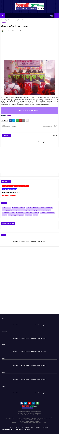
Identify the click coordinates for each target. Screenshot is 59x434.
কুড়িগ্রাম (29, 207)
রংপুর (11, 215)
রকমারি (5, 215)
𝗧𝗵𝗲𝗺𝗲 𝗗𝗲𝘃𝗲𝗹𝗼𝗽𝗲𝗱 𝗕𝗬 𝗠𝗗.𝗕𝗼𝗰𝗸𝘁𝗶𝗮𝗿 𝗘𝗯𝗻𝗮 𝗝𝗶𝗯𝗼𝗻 (16, 429)
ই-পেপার (23, 207)
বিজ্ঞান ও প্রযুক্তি (29, 212)
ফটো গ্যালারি (6, 212)
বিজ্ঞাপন (37, 212)
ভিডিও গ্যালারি (51, 212)
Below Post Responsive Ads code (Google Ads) (29, 110)
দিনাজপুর (35, 210)
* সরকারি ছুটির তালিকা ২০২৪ (9, 195)
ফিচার (13, 212)
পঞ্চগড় (48, 210)
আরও (56, 235)
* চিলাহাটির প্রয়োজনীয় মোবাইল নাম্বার (11, 192)
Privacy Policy (45, 427)
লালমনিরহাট (29, 215)
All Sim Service (7, 207)
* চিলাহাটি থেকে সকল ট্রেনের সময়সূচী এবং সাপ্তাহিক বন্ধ (15, 186)
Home (2, 20)
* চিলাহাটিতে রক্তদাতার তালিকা (9, 189)
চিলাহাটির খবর (20, 210)
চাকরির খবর (49, 207)
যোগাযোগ (37, 427)
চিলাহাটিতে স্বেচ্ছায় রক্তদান (9, 210)
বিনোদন (43, 212)
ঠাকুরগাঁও (7, 20)
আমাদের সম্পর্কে (29, 427)
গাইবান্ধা (42, 207)
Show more (54, 135)
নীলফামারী (42, 210)
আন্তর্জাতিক (16, 207)
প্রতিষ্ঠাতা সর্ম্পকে (19, 427)
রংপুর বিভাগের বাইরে (19, 215)
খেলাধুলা (36, 207)
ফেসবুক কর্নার (20, 212)
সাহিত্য (36, 215)
